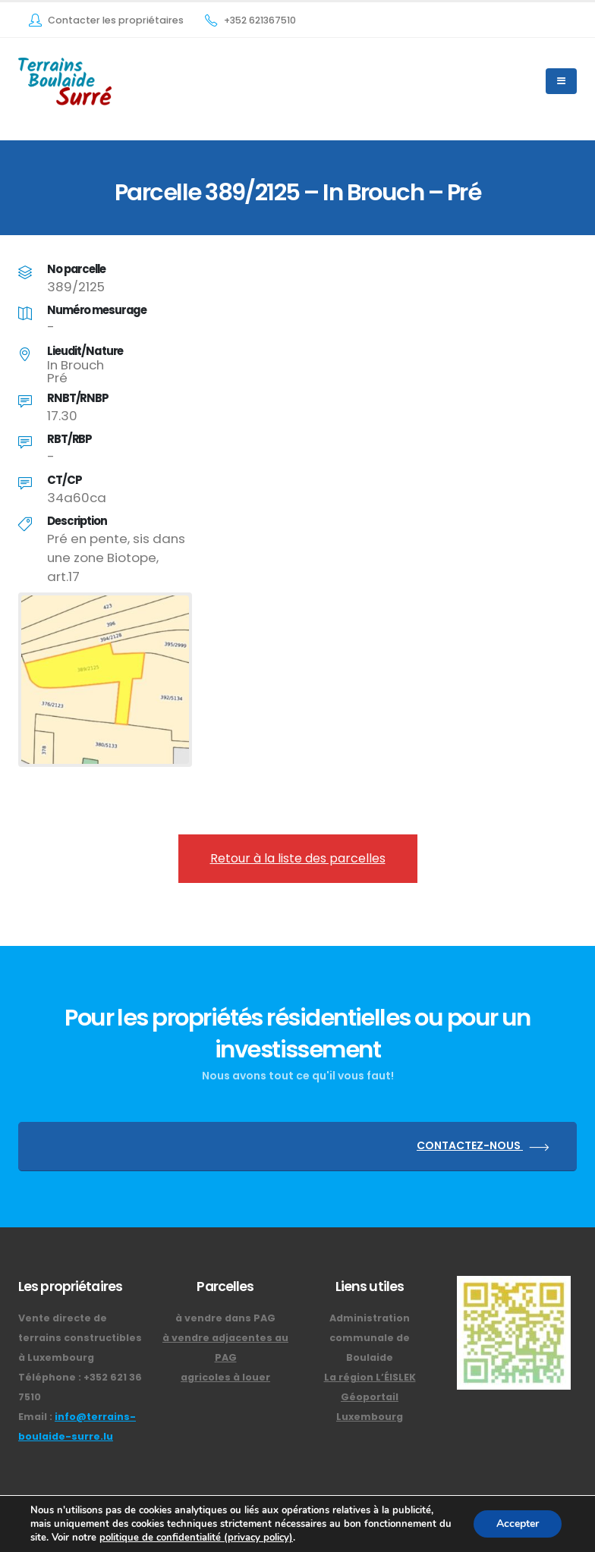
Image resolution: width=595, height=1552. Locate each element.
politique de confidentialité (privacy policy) (196, 1537)
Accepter (517, 1523)
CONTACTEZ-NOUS (486, 1146)
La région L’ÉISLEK (370, 1377)
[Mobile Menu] (561, 81)
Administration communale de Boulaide (369, 1338)
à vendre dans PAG (225, 1318)
